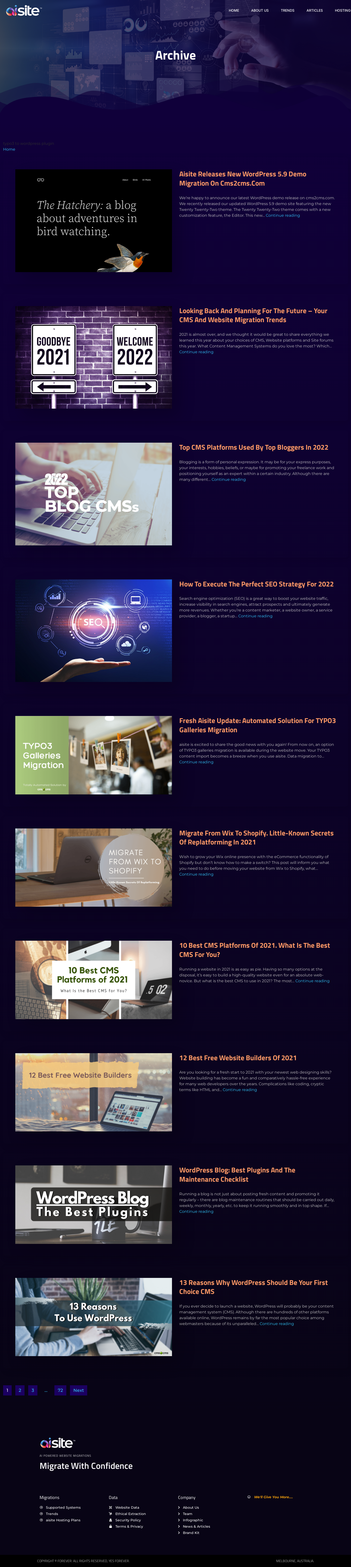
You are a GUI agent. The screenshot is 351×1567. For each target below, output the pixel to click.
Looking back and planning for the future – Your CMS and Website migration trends (253, 315)
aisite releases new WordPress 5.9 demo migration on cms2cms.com (242, 178)
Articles (315, 10)
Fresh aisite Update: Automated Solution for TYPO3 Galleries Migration (257, 725)
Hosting (343, 10)
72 (60, 1390)
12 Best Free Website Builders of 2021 (238, 1057)
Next (78, 1390)
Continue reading (283, 215)
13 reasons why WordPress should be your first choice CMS (253, 1287)
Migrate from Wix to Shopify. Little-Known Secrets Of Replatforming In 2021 (256, 837)
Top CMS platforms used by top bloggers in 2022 (253, 447)
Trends (287, 10)
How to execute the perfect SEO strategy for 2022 (256, 583)
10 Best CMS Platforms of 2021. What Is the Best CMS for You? (254, 950)
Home (234, 10)
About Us (260, 10)
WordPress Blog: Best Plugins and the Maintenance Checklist (237, 1174)
